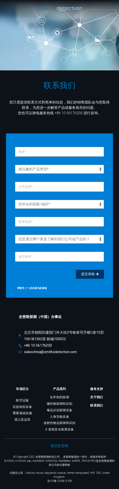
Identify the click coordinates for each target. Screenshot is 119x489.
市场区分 (22, 389)
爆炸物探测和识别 (59, 403)
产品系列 (59, 389)
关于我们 (96, 397)
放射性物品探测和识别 (60, 423)
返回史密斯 (59, 446)
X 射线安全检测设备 (59, 429)
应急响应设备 (22, 407)
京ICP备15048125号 (59, 481)
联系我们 (96, 405)
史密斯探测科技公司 (48, 456)
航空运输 (22, 400)
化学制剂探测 (59, 397)
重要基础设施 (22, 413)
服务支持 (96, 389)
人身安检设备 (59, 416)
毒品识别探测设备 (59, 410)
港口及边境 (22, 419)
